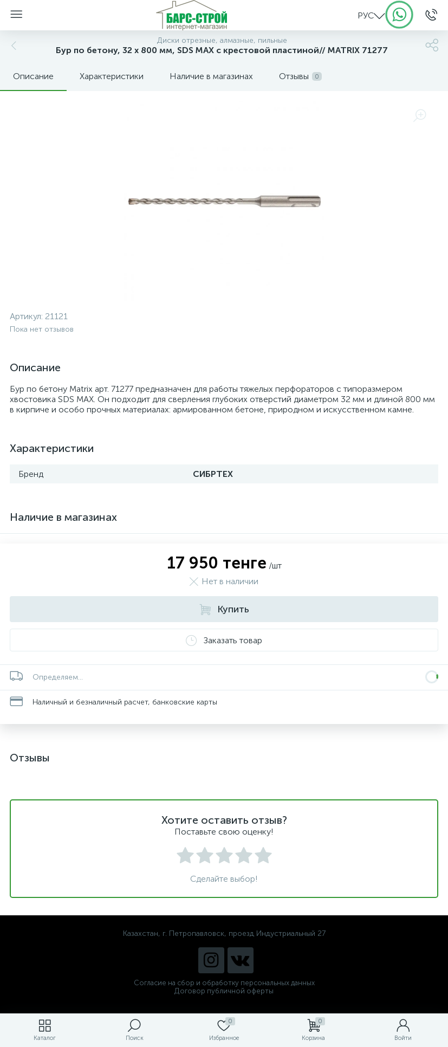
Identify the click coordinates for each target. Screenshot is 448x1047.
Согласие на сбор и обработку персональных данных (224, 983)
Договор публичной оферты (224, 991)
